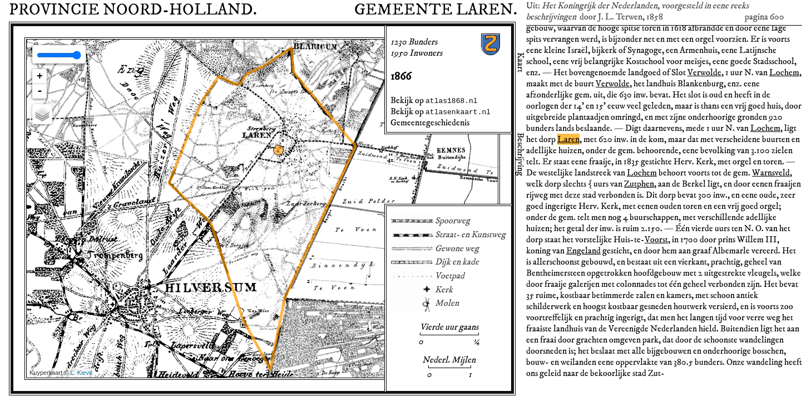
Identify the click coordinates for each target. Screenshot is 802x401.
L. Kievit (81, 372)
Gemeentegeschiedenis (429, 122)
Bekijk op (434, 100)
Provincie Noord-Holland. (133, 10)
